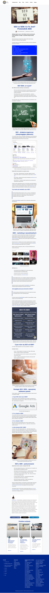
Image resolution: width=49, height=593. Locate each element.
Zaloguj (35, 2)
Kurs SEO (37, 567)
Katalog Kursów (14, 2)
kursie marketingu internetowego (16, 485)
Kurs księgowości (27, 571)
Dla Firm (27, 2)
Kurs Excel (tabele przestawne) (29, 578)
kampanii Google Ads (15, 238)
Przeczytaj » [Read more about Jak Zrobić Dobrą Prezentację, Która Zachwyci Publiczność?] (22, 551)
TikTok (5, 575)
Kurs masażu (27, 569)
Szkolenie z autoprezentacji (40, 579)
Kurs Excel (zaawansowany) (29, 577)
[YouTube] (3, 573)
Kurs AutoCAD (27, 568)
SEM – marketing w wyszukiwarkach (18, 50)
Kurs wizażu (38, 573)
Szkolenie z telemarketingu (29, 585)
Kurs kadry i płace (27, 563)
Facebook (5, 568)
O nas (15, 561)
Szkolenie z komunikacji (39, 566)
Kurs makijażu (27, 564)
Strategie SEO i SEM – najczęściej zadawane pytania (20, 52)
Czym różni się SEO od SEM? (17, 51)
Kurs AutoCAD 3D (27, 572)
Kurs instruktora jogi (39, 575)
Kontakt (31, 2)
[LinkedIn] (3, 571)
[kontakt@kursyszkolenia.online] (3, 563)
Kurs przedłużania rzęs (39, 572)
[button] (15, 517)
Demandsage (33, 243)
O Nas (23, 2)
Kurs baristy (37, 571)
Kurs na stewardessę (39, 586)
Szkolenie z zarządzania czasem (41, 565)
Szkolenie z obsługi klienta (40, 582)
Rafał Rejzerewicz (14, 500)
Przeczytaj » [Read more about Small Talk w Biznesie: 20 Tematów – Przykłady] (34, 549)
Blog (20, 2)
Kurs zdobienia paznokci (39, 574)
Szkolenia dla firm (16, 562)
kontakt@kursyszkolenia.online (8, 563)
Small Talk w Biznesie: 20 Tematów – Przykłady (36, 540)
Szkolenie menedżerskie (28, 584)
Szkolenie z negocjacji (39, 581)
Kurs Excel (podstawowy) (29, 576)
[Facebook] (3, 568)
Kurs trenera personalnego (29, 570)
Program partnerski (17, 563)
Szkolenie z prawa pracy (39, 562)
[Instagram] (3, 570)
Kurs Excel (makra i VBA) (29, 579)
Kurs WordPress (27, 586)
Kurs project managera (39, 561)
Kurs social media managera (40, 560)
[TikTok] (3, 575)
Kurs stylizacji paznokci (28, 562)
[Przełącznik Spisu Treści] (35, 46)
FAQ (14, 567)
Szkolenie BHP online (39, 580)
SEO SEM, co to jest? (16, 47)
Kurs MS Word (27, 580)
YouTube (5, 573)
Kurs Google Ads (27, 587)
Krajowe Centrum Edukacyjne (16, 305)
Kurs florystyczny (38, 583)
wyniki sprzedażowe (17, 243)
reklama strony (34, 177)
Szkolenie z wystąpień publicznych (39, 564)
